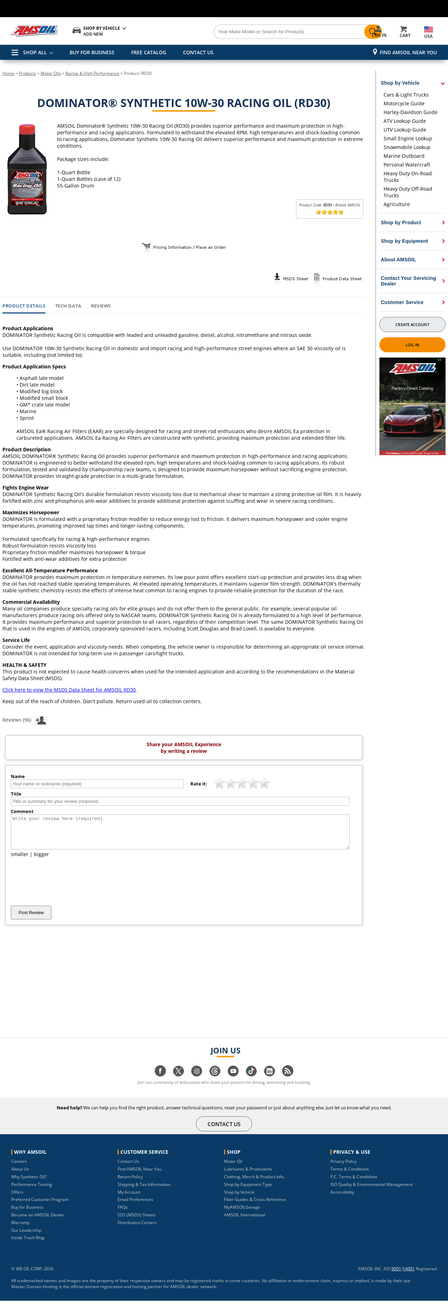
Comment (22, 811)
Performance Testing (31, 1191)
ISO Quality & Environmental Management (371, 1191)
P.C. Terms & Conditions (353, 1183)
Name (18, 776)
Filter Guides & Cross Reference (255, 1206)
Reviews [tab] (101, 306)
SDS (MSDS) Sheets (137, 1221)
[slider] (330, 212)
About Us (20, 1175)
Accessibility (342, 1198)
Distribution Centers (137, 1229)
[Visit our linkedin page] (269, 1081)
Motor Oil (233, 1168)
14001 (408, 1275)
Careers (19, 1168)
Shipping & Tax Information (144, 1191)
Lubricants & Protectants (248, 1175)
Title (16, 794)
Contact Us (128, 1168)
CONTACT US (198, 52)
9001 (396, 1275)
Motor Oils (51, 73)
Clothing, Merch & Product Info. (254, 1183)
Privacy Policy (343, 1168)
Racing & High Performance (92, 73)
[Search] (263, 31)
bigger (41, 860)
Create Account (412, 324)
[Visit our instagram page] (196, 1081)
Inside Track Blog (27, 1244)
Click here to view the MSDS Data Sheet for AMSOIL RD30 (69, 689)
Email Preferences (135, 1206)
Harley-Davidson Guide (411, 112)
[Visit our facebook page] (160, 1081)
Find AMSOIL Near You (408, 52)
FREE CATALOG (148, 52)
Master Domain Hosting (34, 1293)
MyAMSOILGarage (242, 1213)
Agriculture (397, 204)
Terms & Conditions (349, 1175)
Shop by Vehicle (239, 1198)
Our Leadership (26, 1236)
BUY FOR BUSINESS (92, 52)
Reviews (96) (24, 719)
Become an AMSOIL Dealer (37, 1221)
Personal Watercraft (407, 164)
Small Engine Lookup (408, 138)
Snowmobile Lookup (407, 147)
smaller (19, 860)
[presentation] (64, 888)
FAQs (123, 1213)
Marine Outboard (404, 156)
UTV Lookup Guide (405, 129)
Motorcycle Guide (404, 103)
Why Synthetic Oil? (29, 1183)
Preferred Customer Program (40, 1206)
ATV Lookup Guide (405, 121)
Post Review (31, 918)
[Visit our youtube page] (233, 1081)
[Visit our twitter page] (178, 1081)
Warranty (20, 1229)
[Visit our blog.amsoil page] (287, 1081)
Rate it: (198, 783)
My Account (129, 1198)
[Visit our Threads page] (214, 1081)
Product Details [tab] (24, 306)
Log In (412, 344)
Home (8, 73)
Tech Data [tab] (68, 306)
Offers (17, 1198)
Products (27, 73)
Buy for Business (27, 1213)
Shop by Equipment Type (248, 1191)
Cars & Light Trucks (406, 94)
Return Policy (130, 1183)
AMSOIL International (244, 1221)
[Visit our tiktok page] (251, 1081)
